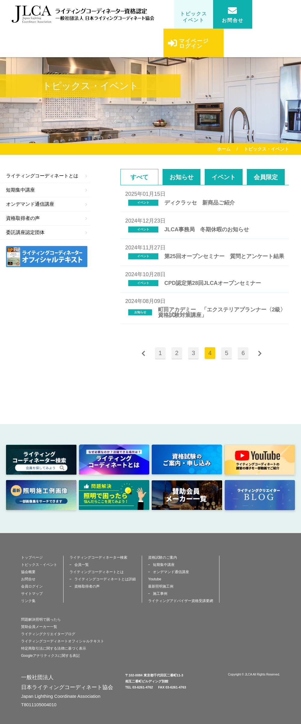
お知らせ (181, 177)
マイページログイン (188, 47)
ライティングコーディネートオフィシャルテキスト (62, 641)
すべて (139, 177)
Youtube (154, 579)
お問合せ (232, 14)
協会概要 (28, 572)
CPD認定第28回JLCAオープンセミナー (212, 283)
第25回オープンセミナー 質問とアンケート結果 (224, 256)
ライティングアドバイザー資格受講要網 (180, 601)
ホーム (224, 148)
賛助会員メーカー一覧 (39, 627)
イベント (224, 177)
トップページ (32, 557)
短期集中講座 (46, 189)
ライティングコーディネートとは (46, 175)
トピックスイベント (193, 17)
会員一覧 (81, 565)
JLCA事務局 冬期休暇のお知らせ (206, 229)
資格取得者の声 (46, 218)
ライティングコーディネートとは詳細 (105, 579)
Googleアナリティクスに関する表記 (50, 656)
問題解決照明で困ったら (41, 619)
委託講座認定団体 (46, 232)
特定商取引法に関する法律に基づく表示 (53, 648)
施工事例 (160, 593)
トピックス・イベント (39, 565)
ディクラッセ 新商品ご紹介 (199, 202)
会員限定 (266, 177)
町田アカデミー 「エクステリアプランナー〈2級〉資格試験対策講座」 (222, 312)
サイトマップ (32, 593)
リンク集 (28, 601)
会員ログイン (32, 586)
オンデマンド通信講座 (46, 204)
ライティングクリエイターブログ (48, 634)
